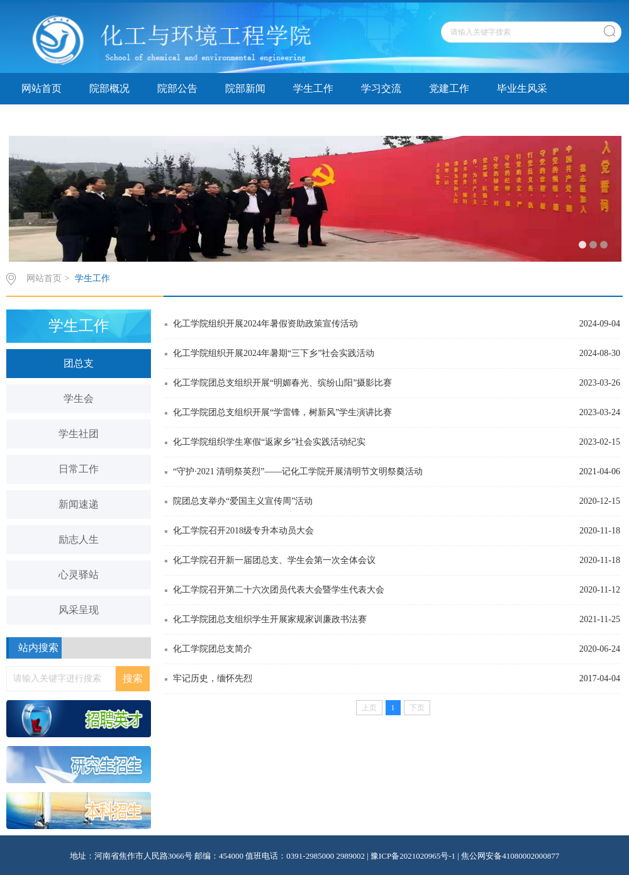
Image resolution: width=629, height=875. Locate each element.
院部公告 (177, 88)
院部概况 (109, 88)
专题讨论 (245, 119)
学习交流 (381, 88)
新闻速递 (78, 504)
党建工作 (449, 88)
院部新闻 (245, 88)
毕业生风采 (522, 88)
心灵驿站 (78, 574)
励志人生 (78, 539)
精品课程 (109, 119)
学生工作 (313, 88)
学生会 (79, 398)
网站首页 (41, 88)
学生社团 (78, 433)
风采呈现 (78, 610)
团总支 (79, 363)
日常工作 (78, 469)
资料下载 (41, 119)
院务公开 (177, 119)
